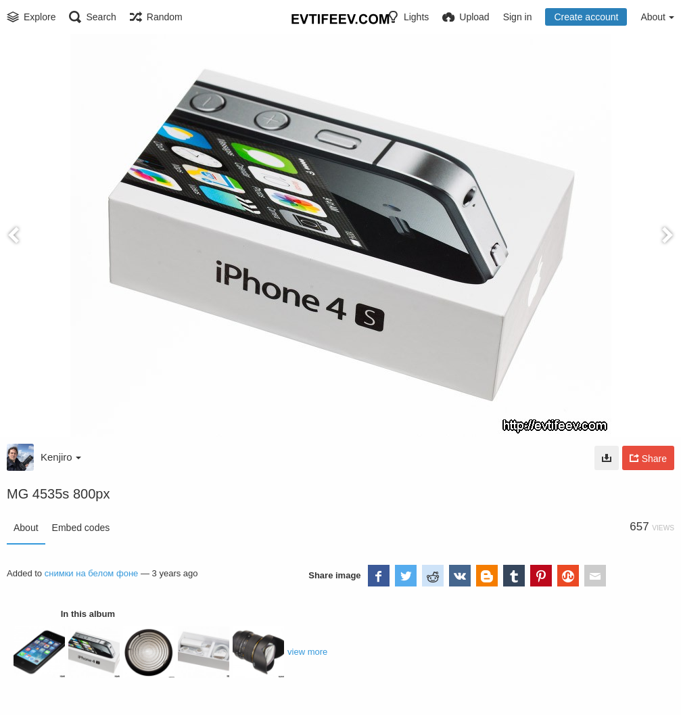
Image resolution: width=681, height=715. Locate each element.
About (26, 527)
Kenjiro (61, 457)
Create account (586, 16)
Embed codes (81, 527)
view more (307, 652)
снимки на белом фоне (92, 573)
